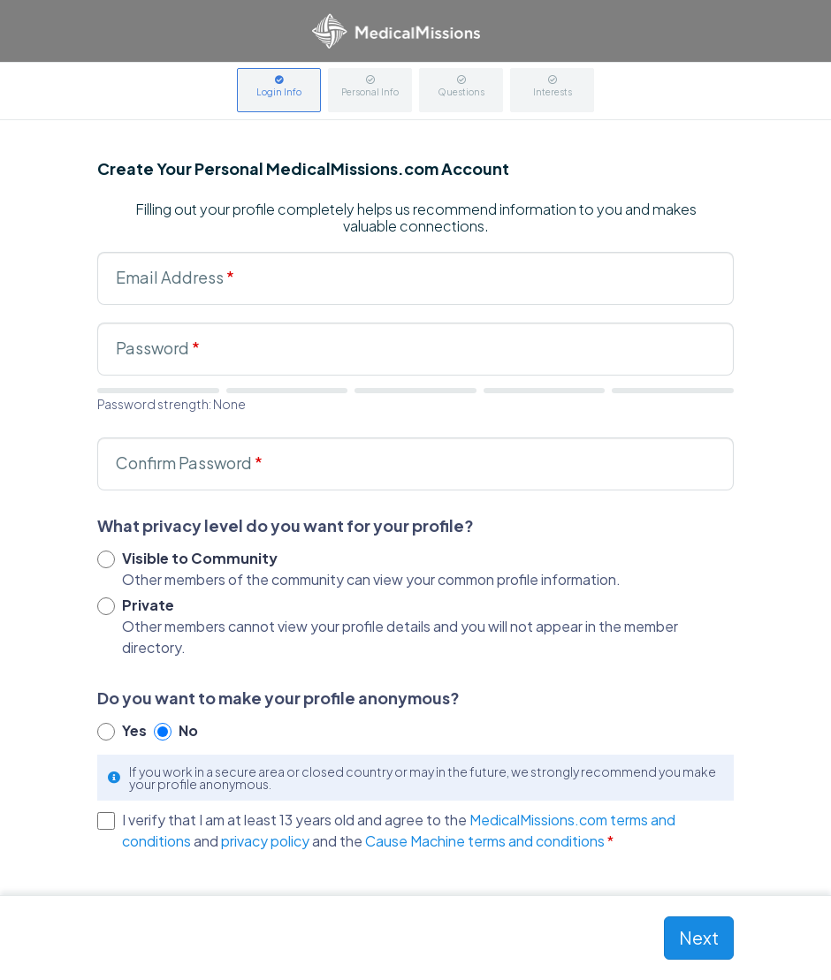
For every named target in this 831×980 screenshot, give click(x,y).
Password (158, 348)
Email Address (175, 277)
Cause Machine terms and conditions (485, 841)
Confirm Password (189, 462)
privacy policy (265, 841)
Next (699, 937)
